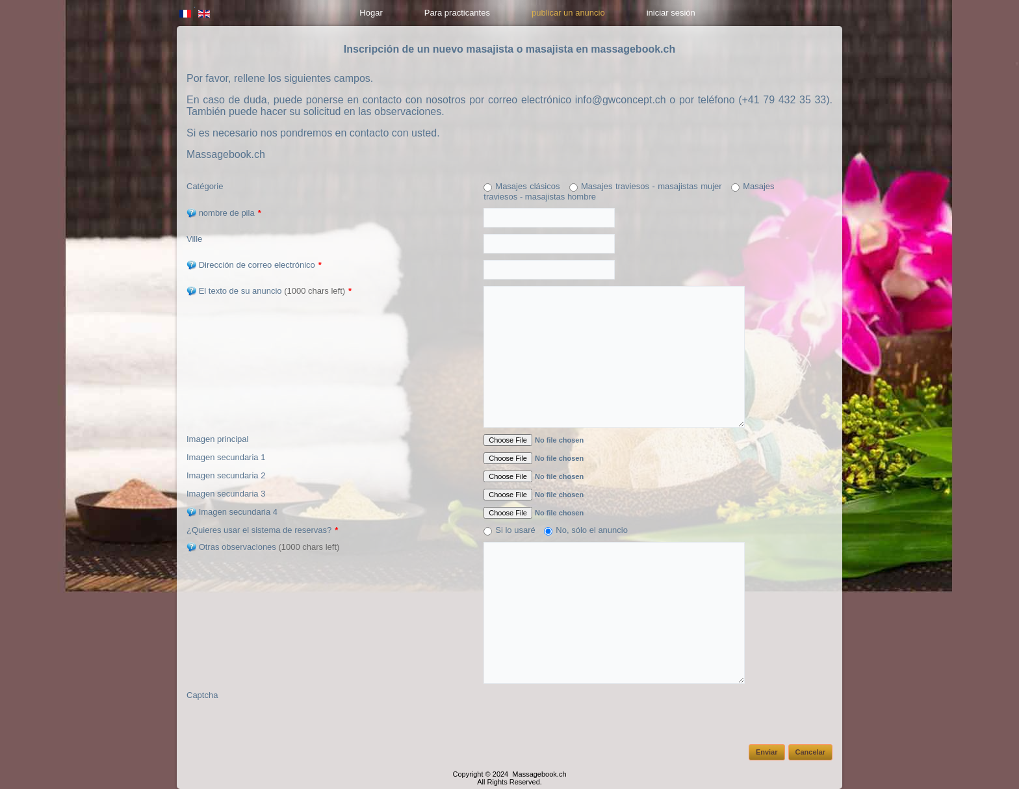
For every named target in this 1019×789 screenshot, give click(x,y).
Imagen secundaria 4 (232, 512)
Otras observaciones (263, 547)
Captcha (202, 695)
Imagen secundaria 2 (226, 475)
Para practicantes (457, 13)
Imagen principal (217, 439)
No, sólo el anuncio (592, 530)
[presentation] (582, 715)
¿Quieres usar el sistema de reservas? (262, 530)
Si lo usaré (515, 530)
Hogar (370, 13)
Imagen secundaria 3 (226, 493)
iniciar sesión (671, 13)
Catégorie (205, 186)
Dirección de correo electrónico (254, 265)
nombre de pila (224, 213)
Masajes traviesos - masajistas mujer (651, 186)
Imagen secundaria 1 (226, 457)
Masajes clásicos (527, 186)
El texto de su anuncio (269, 291)
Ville (194, 239)
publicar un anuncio (568, 13)
